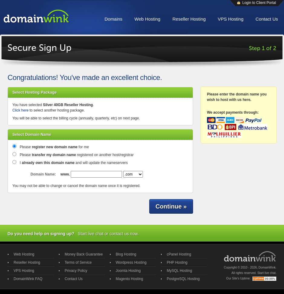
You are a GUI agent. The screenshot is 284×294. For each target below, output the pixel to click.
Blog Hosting (126, 254)
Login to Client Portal (259, 3)
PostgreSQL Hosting (183, 279)
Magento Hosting (129, 279)
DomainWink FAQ (28, 279)
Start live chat (91, 233)
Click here (20, 110)
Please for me (54, 147)
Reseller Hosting (189, 19)
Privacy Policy (76, 271)
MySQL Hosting (179, 271)
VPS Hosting (231, 19)
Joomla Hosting (128, 271)
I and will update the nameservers (74, 163)
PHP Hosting (177, 262)
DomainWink (267, 267)
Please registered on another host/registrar (77, 155)
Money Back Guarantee (84, 254)
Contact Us (267, 19)
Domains (113, 19)
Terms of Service (78, 262)
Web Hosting (147, 19)
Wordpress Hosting (131, 262)
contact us (119, 233)
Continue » (171, 206)
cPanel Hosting (179, 254)
